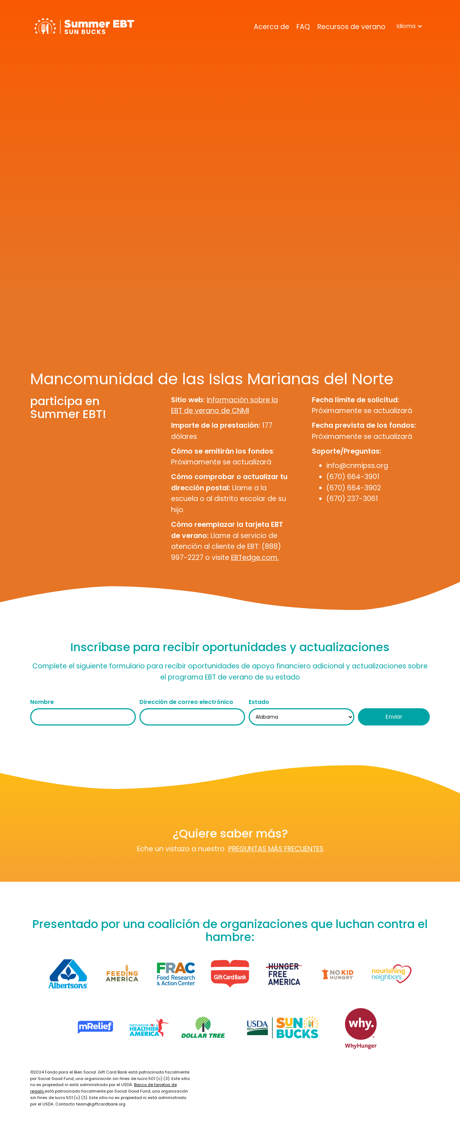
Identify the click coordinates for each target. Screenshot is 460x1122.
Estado (259, 702)
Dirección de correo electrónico (186, 702)
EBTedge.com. (255, 557)
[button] (409, 26)
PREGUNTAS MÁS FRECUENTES (275, 849)
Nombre (42, 702)
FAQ (303, 27)
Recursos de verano (351, 27)
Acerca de (271, 27)
